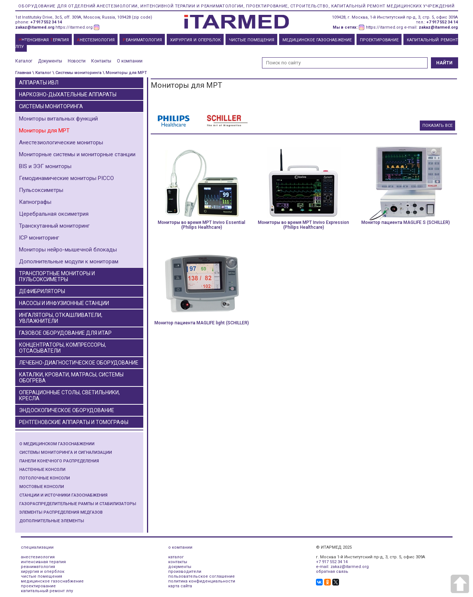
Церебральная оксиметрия (54, 214)
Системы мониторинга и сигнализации (65, 452)
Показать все (437, 125)
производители (184, 571)
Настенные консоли (42, 469)
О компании (130, 61)
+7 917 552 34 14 (46, 22)
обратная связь (332, 571)
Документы (50, 61)
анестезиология (38, 557)
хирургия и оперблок (42, 571)
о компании (180, 547)
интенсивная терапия (43, 561)
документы (179, 566)
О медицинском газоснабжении (57, 444)
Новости (77, 61)
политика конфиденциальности (201, 581)
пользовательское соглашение (201, 576)
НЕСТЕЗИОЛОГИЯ (96, 40)
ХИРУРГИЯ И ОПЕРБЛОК (195, 40)
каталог (176, 557)
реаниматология (38, 566)
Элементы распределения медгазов (61, 512)
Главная (23, 72)
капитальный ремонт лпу (47, 590)
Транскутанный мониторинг (54, 225)
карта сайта (180, 586)
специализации (37, 547)
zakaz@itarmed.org (34, 27)
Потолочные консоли (44, 478)
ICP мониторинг (39, 237)
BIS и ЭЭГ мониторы (45, 166)
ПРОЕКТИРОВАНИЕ (379, 40)
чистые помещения (41, 576)
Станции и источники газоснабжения (63, 495)
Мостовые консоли (41, 486)
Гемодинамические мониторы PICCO (66, 178)
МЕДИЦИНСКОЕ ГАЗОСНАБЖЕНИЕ (317, 40)
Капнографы (35, 202)
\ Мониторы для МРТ (125, 72)
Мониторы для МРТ (44, 130)
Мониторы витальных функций (58, 118)
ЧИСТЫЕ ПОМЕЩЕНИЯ (251, 40)
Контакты (101, 61)
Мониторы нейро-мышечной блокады (68, 249)
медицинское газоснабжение (52, 581)
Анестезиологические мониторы (61, 142)
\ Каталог (41, 72)
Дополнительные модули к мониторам (68, 261)
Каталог (23, 61)
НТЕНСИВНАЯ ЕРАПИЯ (44, 40)
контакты (177, 561)
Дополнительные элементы (51, 521)
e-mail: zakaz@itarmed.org (342, 566)
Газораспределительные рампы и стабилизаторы (77, 503)
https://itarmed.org (74, 27)
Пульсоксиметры (41, 190)
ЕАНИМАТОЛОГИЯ (142, 40)
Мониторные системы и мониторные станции (77, 154)
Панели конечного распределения (59, 461)
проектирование (38, 586)
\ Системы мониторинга (77, 72)
